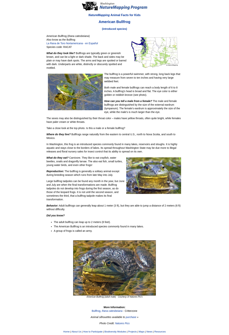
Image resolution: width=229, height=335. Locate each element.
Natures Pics (122, 323)
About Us (76, 331)
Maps (141, 331)
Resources (160, 331)
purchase (131, 317)
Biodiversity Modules (115, 331)
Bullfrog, (107, 310)
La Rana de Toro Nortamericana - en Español (72, 43)
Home (66, 331)
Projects (132, 331)
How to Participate (93, 331)
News (150, 331)
